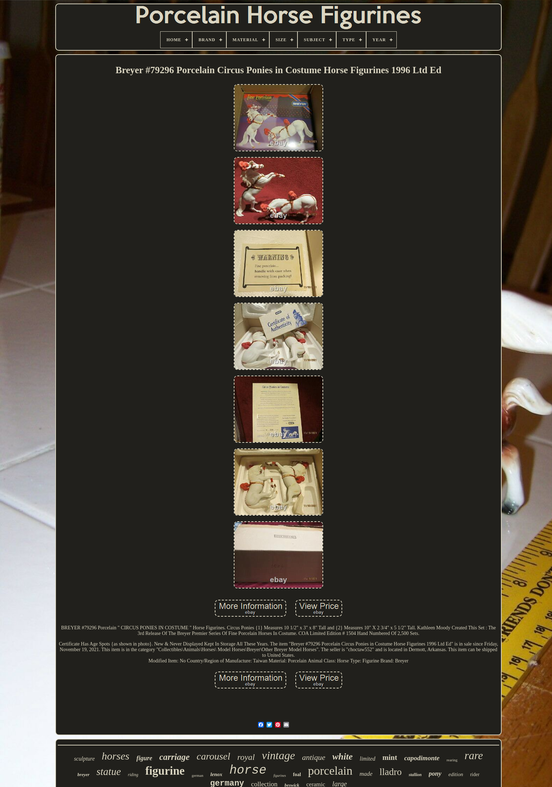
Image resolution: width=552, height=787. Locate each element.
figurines (280, 775)
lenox (216, 774)
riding (133, 774)
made (365, 773)
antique (313, 757)
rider (474, 774)
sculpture (84, 759)
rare (474, 755)
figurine (165, 770)
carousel (213, 756)
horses (115, 756)
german (197, 775)
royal (246, 757)
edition (455, 774)
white (342, 756)
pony (435, 773)
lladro (391, 772)
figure (144, 758)
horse (248, 770)
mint (389, 757)
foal (297, 774)
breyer (83, 774)
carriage (174, 757)
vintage (278, 755)
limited (367, 759)
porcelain (330, 770)
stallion (415, 774)
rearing (451, 760)
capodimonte (421, 758)
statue (108, 771)
